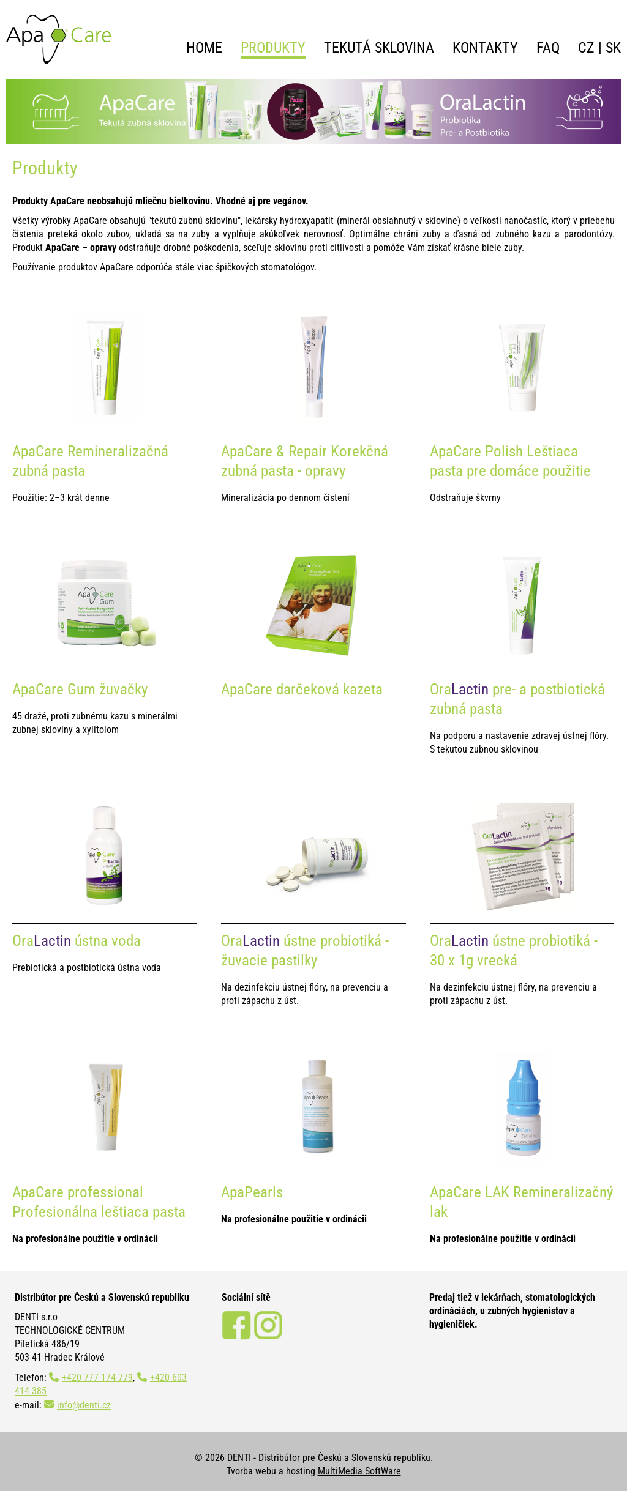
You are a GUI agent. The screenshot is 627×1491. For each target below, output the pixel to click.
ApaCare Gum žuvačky (80, 689)
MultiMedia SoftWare (359, 1471)
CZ (586, 47)
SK (613, 47)
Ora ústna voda (76, 941)
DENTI (239, 1457)
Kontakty (485, 47)
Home (204, 47)
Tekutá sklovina (379, 47)
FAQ (548, 47)
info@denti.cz (84, 1405)
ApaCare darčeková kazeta (302, 689)
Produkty (273, 47)
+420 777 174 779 (97, 1377)
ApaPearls (252, 1192)
